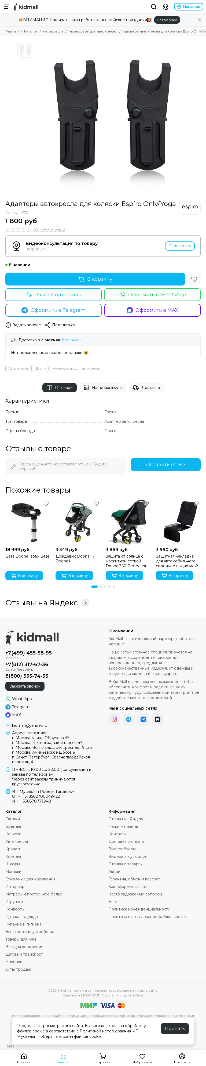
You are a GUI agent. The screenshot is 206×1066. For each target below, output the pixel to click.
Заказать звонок (25, 686)
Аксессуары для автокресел (93, 31)
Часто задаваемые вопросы (135, 894)
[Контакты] (165, 6)
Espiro (41, 368)
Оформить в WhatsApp (152, 294)
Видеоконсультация (127, 856)
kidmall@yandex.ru (29, 725)
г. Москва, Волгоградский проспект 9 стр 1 (53, 747)
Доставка (146, 388)
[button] (94, 587)
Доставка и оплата (126, 841)
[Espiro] (189, 207)
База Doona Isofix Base (27, 556)
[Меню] (6, 6)
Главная (12, 31)
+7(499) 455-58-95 (28, 653)
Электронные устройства (29, 931)
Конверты (14, 909)
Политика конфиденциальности (139, 909)
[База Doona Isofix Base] (27, 522)
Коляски (13, 834)
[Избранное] (194, 279)
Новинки (14, 961)
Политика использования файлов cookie (147, 916)
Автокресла (53, 31)
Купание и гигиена (23, 924)
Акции (114, 871)
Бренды (13, 826)
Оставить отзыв (165, 465)
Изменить (71, 340)
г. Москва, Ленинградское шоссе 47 (47, 742)
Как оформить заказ (127, 886)
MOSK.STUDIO (92, 995)
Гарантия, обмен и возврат (134, 879)
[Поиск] (154, 6)
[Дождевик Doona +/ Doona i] (78, 522)
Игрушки (14, 901)
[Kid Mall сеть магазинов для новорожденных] (25, 6)
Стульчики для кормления (30, 879)
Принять (175, 1028)
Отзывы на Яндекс (47, 602)
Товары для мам (20, 939)
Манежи (13, 871)
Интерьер (14, 886)
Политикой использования (105, 1031)
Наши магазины (102, 388)
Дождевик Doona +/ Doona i (75, 558)
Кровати (13, 849)
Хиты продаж (18, 969)
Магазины (189, 6)
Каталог (31, 31)
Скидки (12, 818)
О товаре (59, 388)
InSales (138, 995)
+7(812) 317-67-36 (26, 664)
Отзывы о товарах (125, 864)
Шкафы (12, 864)
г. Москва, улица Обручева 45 (40, 737)
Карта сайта (147, 990)
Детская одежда (21, 916)
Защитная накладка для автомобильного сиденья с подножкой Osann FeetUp (177, 561)
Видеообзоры (122, 849)
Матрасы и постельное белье (33, 894)
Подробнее (167, 20)
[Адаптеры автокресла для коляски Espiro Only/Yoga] (112, 118)
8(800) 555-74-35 (26, 676)
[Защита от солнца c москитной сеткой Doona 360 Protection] (128, 522)
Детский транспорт (24, 954)
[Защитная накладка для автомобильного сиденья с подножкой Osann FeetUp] (178, 522)
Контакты (117, 834)
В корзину (95, 279)
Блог (112, 901)
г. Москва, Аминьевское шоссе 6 (43, 752)
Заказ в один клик (53, 294)
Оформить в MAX (153, 310)
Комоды (13, 856)
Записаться (180, 246)
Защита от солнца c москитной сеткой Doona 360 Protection (127, 561)
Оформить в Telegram (53, 310)
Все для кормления (24, 946)
